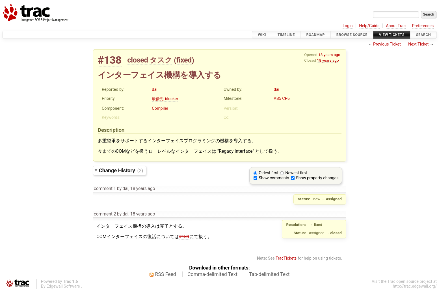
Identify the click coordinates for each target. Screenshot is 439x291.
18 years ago (329, 54)
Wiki (262, 35)
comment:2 (105, 214)
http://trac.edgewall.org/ (415, 286)
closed (137, 60)
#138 (110, 60)
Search (423, 35)
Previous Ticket (387, 44)
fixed (184, 60)
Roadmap (315, 35)
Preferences (423, 25)
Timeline (286, 35)
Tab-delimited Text (269, 274)
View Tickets (392, 35)
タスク (161, 60)
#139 (184, 236)
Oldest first (268, 173)
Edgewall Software (63, 286)
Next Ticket (418, 44)
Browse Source (351, 35)
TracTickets (286, 258)
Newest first (296, 173)
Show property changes (317, 178)
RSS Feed (165, 274)
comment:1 (105, 188)
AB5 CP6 (282, 98)
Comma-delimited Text (212, 274)
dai (154, 89)
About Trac (396, 25)
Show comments (274, 178)
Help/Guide (369, 25)
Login (348, 25)
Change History (121, 170)
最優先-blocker (165, 98)
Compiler (160, 108)
